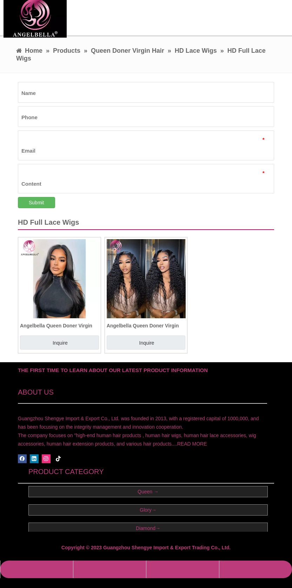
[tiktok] (58, 458)
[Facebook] (22, 458)
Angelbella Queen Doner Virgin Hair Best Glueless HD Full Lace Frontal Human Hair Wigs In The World (57, 325)
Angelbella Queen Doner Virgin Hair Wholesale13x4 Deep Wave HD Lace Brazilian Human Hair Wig (143, 325)
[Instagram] (46, 458)
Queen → (148, 491)
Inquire (60, 343)
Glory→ (148, 510)
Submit (36, 202)
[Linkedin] (34, 458)
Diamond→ (148, 528)
